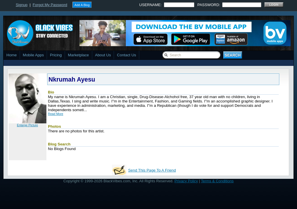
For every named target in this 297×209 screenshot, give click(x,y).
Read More (55, 114)
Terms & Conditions (217, 181)
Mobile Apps (33, 55)
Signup (21, 5)
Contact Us (126, 55)
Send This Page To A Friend (152, 170)
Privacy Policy (186, 181)
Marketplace (78, 55)
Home (11, 55)
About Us (103, 55)
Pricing (56, 55)
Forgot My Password (50, 5)
